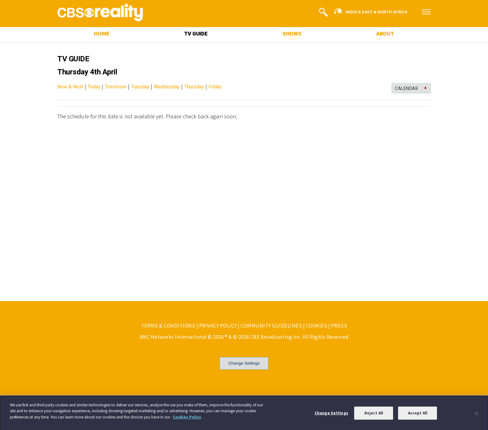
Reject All (373, 414)
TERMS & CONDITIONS (168, 325)
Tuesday (140, 87)
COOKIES (316, 325)
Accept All (417, 414)
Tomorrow (115, 87)
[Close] (477, 415)
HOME (101, 34)
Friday (215, 87)
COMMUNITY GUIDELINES (271, 325)
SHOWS (292, 34)
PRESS (339, 325)
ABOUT (385, 34)
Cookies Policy (187, 418)
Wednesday (167, 87)
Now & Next (70, 87)
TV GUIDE (195, 34)
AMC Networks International (173, 336)
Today (94, 87)
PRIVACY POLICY (218, 325)
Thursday (194, 87)
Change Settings (244, 363)
